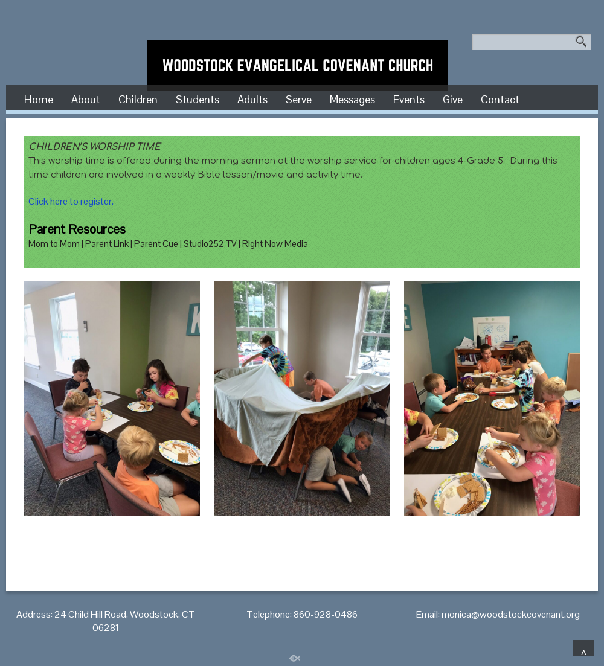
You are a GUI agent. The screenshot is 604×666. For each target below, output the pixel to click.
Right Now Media (275, 243)
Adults (252, 99)
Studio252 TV (210, 243)
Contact (500, 99)
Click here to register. (71, 201)
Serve (299, 99)
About (85, 99)
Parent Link (107, 243)
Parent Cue (156, 243)
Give (453, 99)
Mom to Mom (54, 243)
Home (38, 99)
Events (409, 99)
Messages (352, 99)
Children (138, 99)
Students (197, 99)
